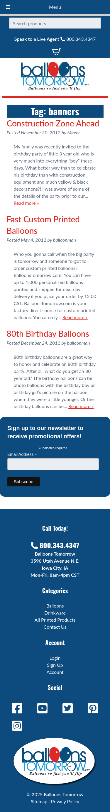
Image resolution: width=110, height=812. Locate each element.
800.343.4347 (78, 39)
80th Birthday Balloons (48, 334)
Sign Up (55, 665)
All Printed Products (55, 619)
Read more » (26, 203)
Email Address (22, 454)
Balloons (55, 605)
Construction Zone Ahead (53, 123)
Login (55, 658)
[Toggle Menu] (8, 7)
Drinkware (55, 612)
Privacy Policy (65, 801)
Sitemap (39, 801)
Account (54, 672)
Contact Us (55, 627)
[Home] (55, 89)
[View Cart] (56, 50)
